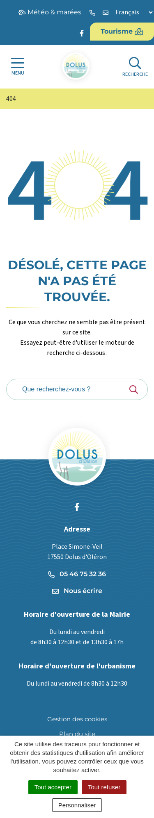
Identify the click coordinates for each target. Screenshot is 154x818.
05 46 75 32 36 (77, 574)
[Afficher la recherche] (135, 67)
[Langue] (134, 12)
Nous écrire (77, 591)
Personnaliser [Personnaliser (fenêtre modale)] (77, 805)
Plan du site (77, 734)
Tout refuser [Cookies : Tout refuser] (104, 787)
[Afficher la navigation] (17, 66)
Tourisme (122, 31)
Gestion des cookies (77, 719)
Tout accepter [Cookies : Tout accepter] (52, 787)
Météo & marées (49, 12)
